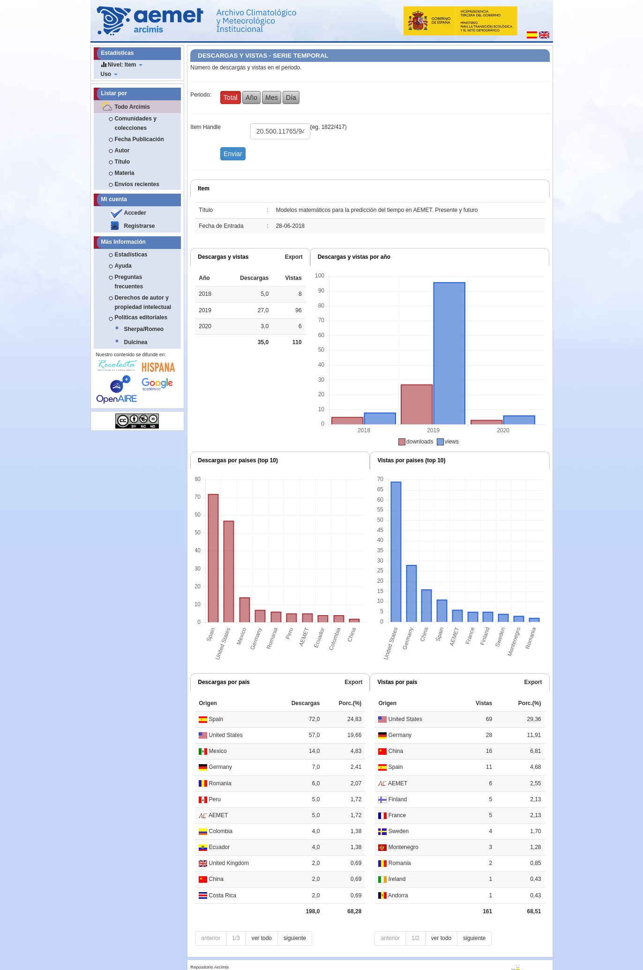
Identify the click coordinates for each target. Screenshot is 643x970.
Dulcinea (136, 342)
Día (291, 97)
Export (294, 257)
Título (122, 161)
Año (251, 97)
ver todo (262, 938)
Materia (125, 173)
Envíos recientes (137, 184)
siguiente (295, 938)
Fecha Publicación (139, 139)
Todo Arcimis (132, 107)
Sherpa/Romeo (144, 329)
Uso (109, 74)
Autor (122, 150)
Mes (271, 97)
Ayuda (123, 266)
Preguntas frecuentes (129, 282)
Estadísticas (131, 254)
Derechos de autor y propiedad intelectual (143, 302)
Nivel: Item (121, 64)
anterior (210, 938)
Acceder (135, 213)
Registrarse (139, 226)
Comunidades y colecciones (136, 123)
